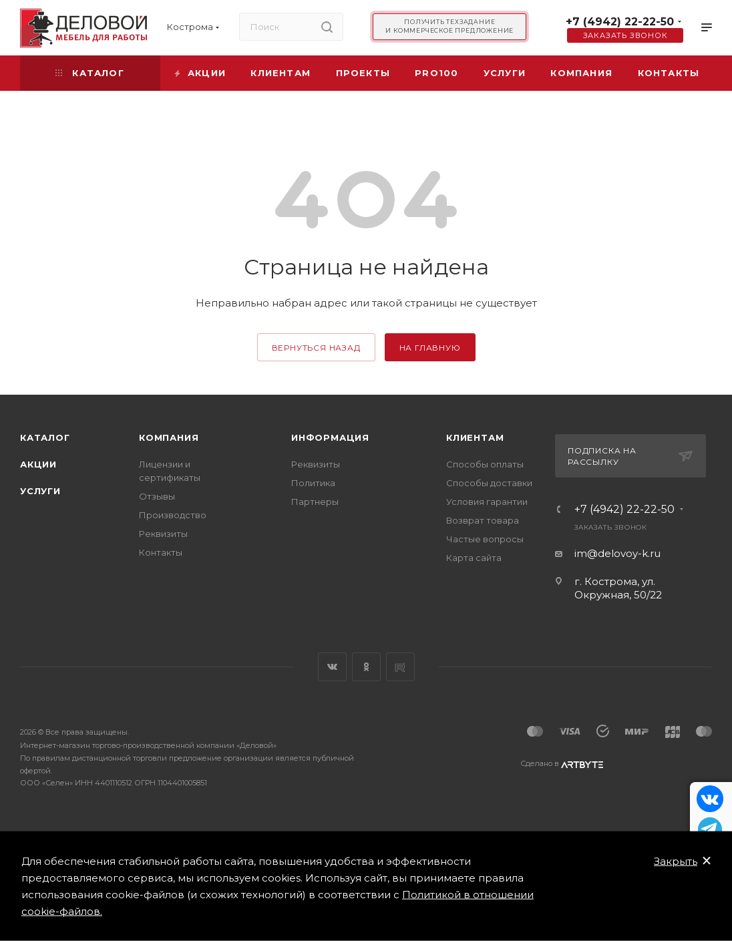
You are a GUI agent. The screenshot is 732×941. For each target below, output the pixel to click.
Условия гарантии (487, 501)
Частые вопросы (485, 539)
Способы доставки (489, 483)
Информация (330, 437)
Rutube (400, 666)
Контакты (160, 552)
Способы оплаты (485, 464)
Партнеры (315, 501)
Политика (313, 483)
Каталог (45, 437)
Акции (38, 464)
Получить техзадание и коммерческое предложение (449, 26)
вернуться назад (316, 348)
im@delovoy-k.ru (617, 553)
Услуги (40, 491)
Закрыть (675, 861)
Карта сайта (474, 557)
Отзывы (157, 496)
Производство (172, 515)
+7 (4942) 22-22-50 (620, 21)
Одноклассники (366, 666)
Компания (168, 437)
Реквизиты (163, 533)
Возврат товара (482, 520)
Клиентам (475, 437)
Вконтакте (332, 666)
